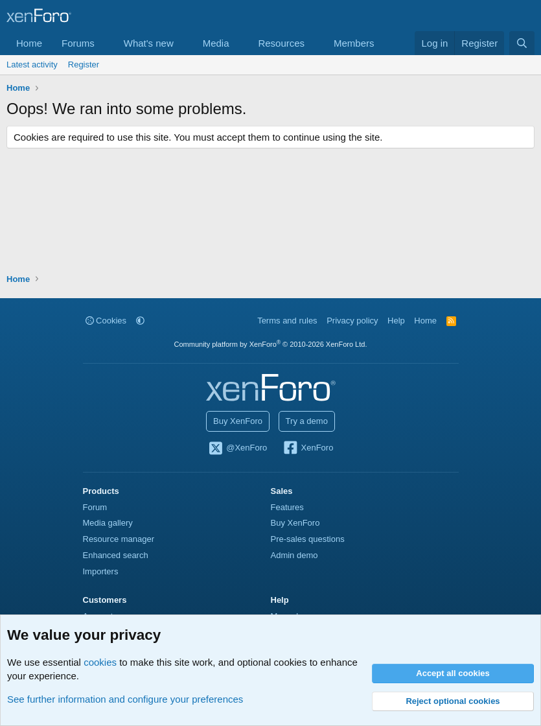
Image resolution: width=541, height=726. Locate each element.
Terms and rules (287, 320)
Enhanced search (115, 555)
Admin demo (294, 555)
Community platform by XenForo (270, 344)
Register (83, 64)
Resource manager (119, 539)
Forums (78, 43)
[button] (105, 43)
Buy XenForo (237, 421)
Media (216, 43)
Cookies (106, 320)
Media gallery (108, 523)
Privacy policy (352, 320)
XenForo (308, 448)
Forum (95, 507)
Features (287, 507)
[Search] (522, 43)
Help (396, 320)
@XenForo (238, 448)
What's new (149, 43)
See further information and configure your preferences (125, 699)
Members (354, 43)
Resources (281, 43)
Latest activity (32, 64)
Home (29, 43)
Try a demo (307, 421)
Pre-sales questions (308, 539)
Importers (101, 571)
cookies (100, 662)
